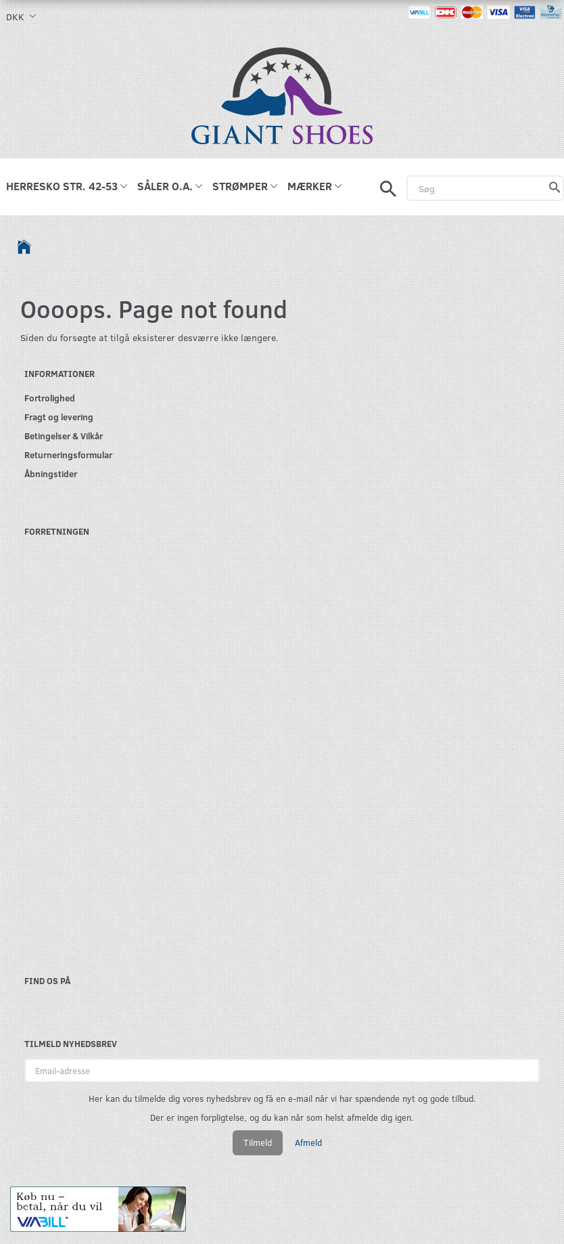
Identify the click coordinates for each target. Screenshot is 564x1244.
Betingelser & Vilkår (63, 435)
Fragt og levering (58, 416)
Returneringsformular (68, 454)
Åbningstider (50, 473)
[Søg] (555, 188)
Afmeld (308, 1142)
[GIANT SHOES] (282, 94)
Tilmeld (257, 1142)
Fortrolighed (49, 397)
